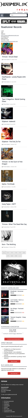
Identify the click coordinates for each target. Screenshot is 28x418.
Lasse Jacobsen (7, 186)
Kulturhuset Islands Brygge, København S (12, 333)
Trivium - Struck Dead (9, 57)
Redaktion (6, 402)
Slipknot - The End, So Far (11, 141)
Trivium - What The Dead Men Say (14, 224)
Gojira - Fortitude (8, 184)
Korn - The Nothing (9, 244)
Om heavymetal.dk (9, 401)
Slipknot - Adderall (8, 121)
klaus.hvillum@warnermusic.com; (9, 41)
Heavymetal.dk (14, 4)
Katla (10, 330)
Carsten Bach (6, 207)
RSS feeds (6, 408)
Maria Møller (6, 104)
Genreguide (7, 405)
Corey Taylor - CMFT (9, 204)
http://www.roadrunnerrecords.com (10, 35)
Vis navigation (1, 14)
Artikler (6, 407)
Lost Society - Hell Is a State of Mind (16, 300)
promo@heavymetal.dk (11, 394)
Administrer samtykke (9, 411)
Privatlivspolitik (8, 410)
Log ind (14, 12)
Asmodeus (6, 247)
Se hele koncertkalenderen (14, 339)
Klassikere (6, 404)
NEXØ (14, 330)
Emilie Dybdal (7, 59)
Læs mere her (14, 373)
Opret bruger (20, 12)
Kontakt (26, 12)
